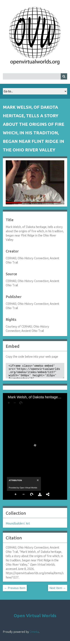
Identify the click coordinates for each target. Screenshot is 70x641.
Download (39, 497)
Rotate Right (31, 497)
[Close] (37, 483)
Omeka (34, 634)
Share (48, 497)
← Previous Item (14, 590)
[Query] (35, 76)
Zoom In (15, 497)
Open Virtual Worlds (35, 618)
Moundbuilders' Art (18, 526)
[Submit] (64, 76)
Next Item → (57, 590)
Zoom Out (23, 497)
